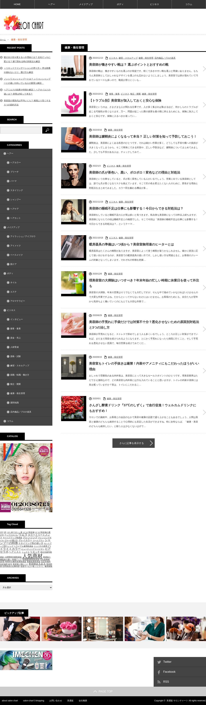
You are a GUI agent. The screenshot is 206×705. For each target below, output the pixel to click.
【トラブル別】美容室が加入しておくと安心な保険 (125, 100)
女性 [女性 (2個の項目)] (2, 561)
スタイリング (16, 190)
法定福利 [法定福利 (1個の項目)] (4, 564)
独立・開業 (135, 94)
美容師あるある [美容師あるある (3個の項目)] (37, 564)
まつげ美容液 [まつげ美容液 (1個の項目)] (29, 532)
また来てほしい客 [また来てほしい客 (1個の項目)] (15, 532)
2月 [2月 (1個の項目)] (1, 532)
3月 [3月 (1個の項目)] (4, 532)
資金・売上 (15, 338)
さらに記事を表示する (131, 443)
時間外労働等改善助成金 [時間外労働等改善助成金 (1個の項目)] (15, 561)
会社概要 (82, 700)
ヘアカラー (15, 162)
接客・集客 (114, 94)
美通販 (69, 700)
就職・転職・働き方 (19, 375)
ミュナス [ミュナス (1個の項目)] (26, 552)
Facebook (169, 671)
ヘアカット (15, 218)
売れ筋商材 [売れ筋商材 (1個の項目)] (45, 559)
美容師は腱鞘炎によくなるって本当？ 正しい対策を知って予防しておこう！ (143, 136)
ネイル (13, 282)
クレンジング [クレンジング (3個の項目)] (30, 537)
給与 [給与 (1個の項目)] (10, 564)
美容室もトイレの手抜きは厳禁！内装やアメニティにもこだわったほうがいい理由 (144, 366)
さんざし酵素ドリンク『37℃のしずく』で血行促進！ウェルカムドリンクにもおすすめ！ (142, 408)
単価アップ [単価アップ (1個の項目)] (17, 559)
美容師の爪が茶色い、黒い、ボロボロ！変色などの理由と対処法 (134, 172)
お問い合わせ (54, 700)
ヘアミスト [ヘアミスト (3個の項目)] (15, 551)
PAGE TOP (103, 691)
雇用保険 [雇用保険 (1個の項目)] (48, 566)
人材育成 (14, 347)
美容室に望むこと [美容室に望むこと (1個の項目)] (20, 564)
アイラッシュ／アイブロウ (22, 236)
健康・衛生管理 (146, 58)
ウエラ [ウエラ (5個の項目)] (23, 534)
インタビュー (16, 319)
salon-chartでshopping (31, 700)
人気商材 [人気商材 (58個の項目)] (32, 556)
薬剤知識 (14, 402)
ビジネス (154, 4)
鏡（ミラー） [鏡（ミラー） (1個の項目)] (38, 566)
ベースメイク (16, 255)
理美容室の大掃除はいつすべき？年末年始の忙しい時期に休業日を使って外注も (144, 283)
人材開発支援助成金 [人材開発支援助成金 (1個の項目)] (13, 557)
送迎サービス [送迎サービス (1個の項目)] (26, 566)
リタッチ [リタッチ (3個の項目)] (35, 551)
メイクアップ (86, 4)
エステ (13, 292)
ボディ (120, 4)
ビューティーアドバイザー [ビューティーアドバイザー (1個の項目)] (32, 549)
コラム (188, 4)
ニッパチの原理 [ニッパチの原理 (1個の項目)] (40, 546)
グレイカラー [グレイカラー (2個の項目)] (25, 540)
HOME (17, 4)
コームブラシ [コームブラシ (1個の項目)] (38, 540)
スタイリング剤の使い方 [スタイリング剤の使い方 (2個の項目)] (30, 543)
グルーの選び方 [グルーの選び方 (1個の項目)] (11, 540)
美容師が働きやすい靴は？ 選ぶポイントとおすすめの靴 (128, 64)
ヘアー (51, 4)
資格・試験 (15, 356)
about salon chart (8, 700)
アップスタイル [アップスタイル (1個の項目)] (11, 535)
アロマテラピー (17, 301)
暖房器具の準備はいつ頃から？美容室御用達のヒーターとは (131, 244)
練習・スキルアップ (128, 58)
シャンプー (15, 199)
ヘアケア (14, 209)
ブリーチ (14, 172)
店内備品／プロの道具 (164, 58)
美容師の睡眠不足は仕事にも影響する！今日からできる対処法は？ (136, 208)
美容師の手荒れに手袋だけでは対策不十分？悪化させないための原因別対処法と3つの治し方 (144, 324)
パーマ (13, 181)
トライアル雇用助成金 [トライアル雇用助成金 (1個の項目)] (23, 546)
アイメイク (15, 245)
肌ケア (13, 264)
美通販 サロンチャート (177, 700)
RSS (166, 681)
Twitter (167, 661)
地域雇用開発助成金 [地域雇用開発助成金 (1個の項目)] (31, 559)
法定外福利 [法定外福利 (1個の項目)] (45, 561)
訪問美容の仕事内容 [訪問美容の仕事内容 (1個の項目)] (11, 566)
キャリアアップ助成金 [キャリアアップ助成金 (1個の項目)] (12, 538)
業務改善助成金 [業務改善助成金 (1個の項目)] (33, 561)
